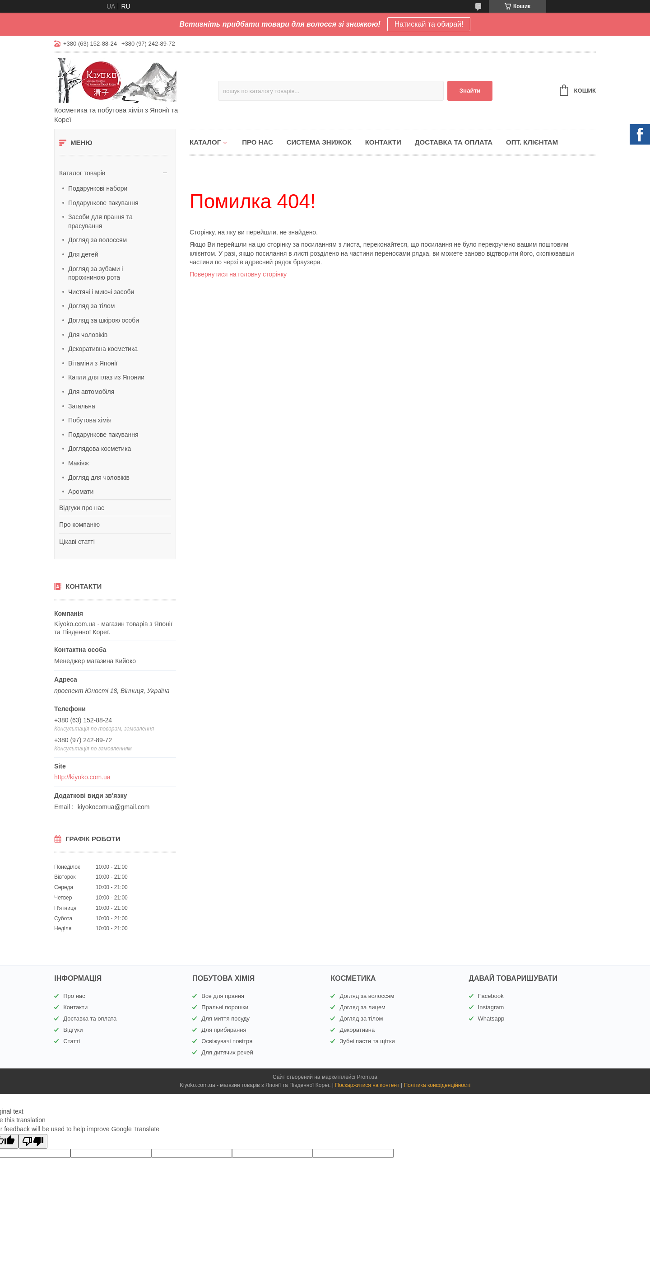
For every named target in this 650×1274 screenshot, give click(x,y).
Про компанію (79, 524)
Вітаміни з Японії (92, 363)
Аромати (80, 491)
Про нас (257, 142)
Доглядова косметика (99, 448)
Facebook (491, 996)
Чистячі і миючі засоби (101, 291)
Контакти (383, 142)
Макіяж (78, 463)
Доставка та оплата (453, 142)
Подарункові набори (97, 188)
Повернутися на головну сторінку (238, 274)
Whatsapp (491, 1018)
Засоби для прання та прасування (100, 221)
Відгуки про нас (81, 507)
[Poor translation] (33, 1141)
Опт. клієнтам (532, 142)
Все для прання (222, 996)
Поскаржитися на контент (367, 1085)
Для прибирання (223, 1029)
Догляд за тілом (91, 305)
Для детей (83, 254)
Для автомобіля (91, 391)
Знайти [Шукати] (470, 90)
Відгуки (73, 1029)
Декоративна (357, 1029)
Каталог (205, 142)
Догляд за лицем (362, 1007)
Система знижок (319, 142)
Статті (71, 1041)
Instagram (491, 1007)
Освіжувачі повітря (226, 1041)
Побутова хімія (89, 420)
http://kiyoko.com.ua (82, 777)
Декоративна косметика (103, 348)
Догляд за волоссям (97, 240)
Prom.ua (367, 1077)
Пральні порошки (224, 1007)
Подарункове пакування (103, 202)
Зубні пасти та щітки (367, 1041)
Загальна (81, 406)
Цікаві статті (77, 541)
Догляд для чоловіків (99, 477)
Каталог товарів (82, 173)
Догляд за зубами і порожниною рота (95, 273)
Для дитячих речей (227, 1052)
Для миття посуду (225, 1018)
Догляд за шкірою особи (103, 320)
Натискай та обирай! (429, 24)
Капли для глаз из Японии (106, 377)
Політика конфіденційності (437, 1085)
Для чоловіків (87, 334)
